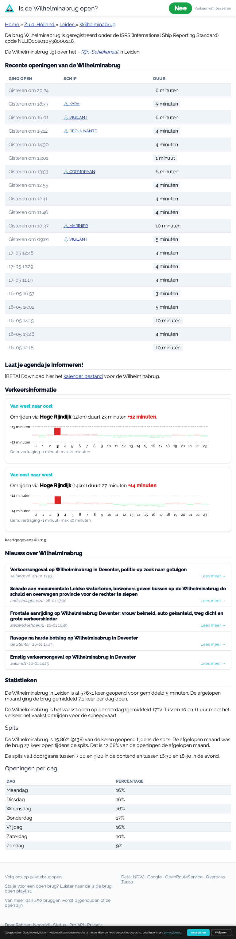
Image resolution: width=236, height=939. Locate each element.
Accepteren (198, 932)
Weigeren (221, 932)
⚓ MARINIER (76, 225)
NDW (138, 876)
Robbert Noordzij (33, 924)
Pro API (76, 924)
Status (59, 924)
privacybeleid (172, 932)
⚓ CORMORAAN (79, 171)
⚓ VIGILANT (75, 117)
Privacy (94, 924)
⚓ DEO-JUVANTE (80, 131)
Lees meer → (213, 576)
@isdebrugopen (46, 876)
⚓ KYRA (71, 104)
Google (154, 876)
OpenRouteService (184, 876)
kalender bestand (83, 376)
